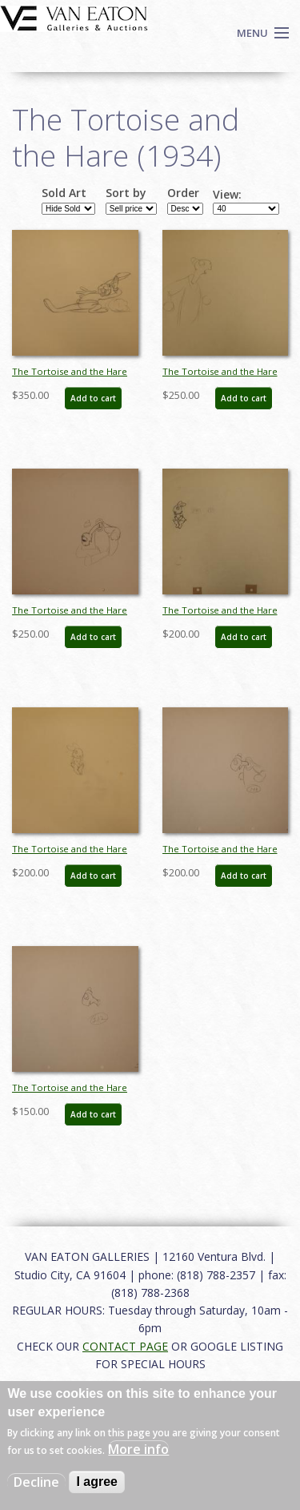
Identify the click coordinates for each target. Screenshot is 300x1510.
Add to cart (93, 398)
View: (227, 194)
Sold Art (64, 193)
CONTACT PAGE (125, 1346)
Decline (36, 1482)
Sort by (126, 193)
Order (183, 193)
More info (138, 1449)
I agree (97, 1481)
